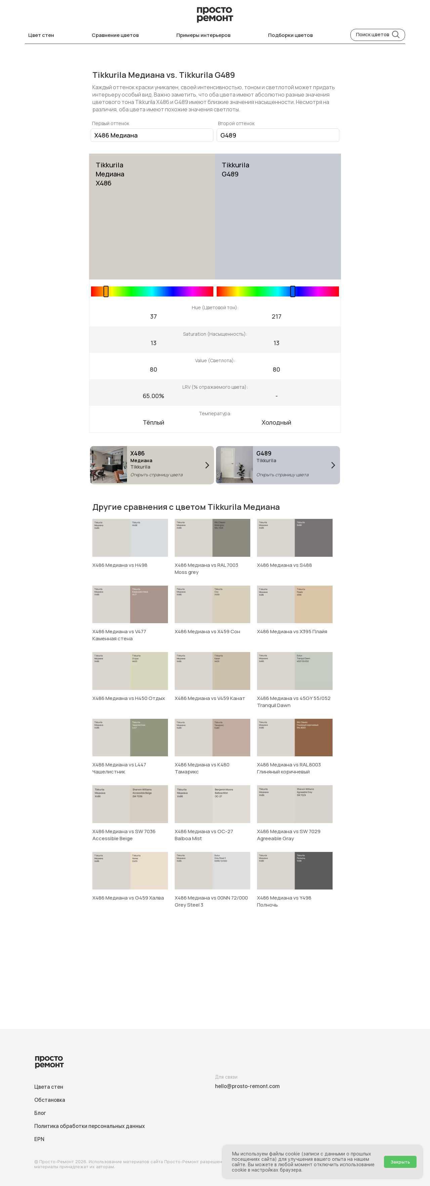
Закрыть (400, 1162)
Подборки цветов (290, 35)
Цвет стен (41, 35)
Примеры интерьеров (203, 35)
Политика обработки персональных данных (89, 1126)
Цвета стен (48, 1087)
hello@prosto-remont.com (247, 1086)
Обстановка (49, 1100)
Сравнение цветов (115, 35)
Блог (40, 1113)
